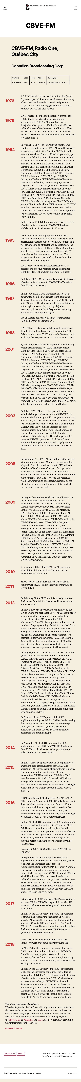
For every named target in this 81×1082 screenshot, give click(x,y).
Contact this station (15, 1031)
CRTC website (16, 1023)
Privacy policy (10, 1056)
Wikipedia (30, 1023)
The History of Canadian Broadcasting (27, 1076)
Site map (20, 1056)
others (44, 1023)
